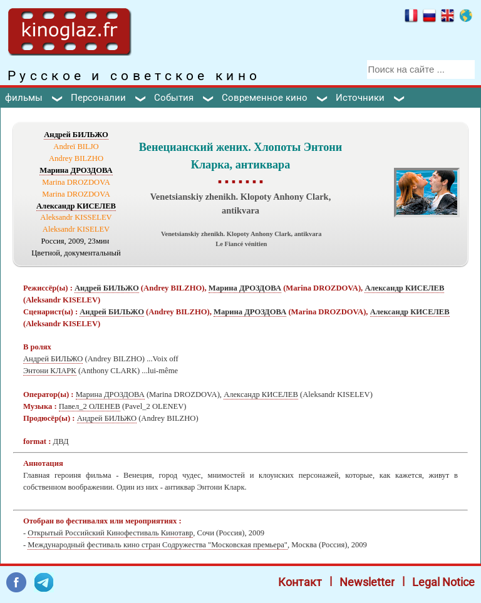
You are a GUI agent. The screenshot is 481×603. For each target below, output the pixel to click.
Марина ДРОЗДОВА (75, 170)
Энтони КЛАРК (49, 370)
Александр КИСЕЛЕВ (76, 206)
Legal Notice (443, 582)
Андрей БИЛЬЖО (76, 134)
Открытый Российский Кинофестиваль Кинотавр (110, 532)
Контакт (300, 582)
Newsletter (367, 582)
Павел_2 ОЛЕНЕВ (89, 406)
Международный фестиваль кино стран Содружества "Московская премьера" (157, 544)
